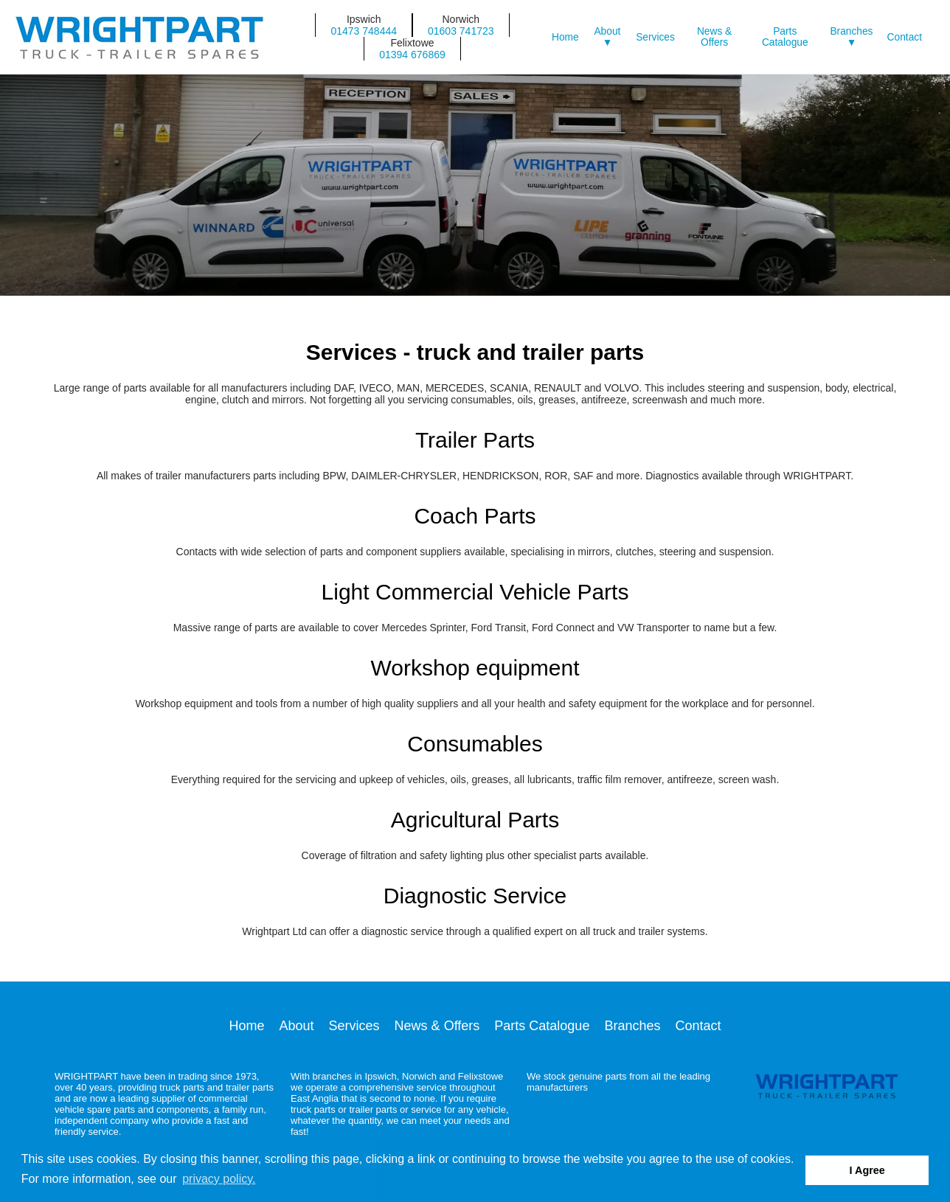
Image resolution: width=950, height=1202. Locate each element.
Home (565, 37)
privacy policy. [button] (218, 1179)
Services (655, 37)
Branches (632, 1025)
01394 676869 (412, 54)
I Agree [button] (867, 1170)
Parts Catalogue (785, 37)
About (297, 1025)
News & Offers (714, 37)
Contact (904, 37)
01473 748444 (363, 31)
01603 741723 (461, 31)
